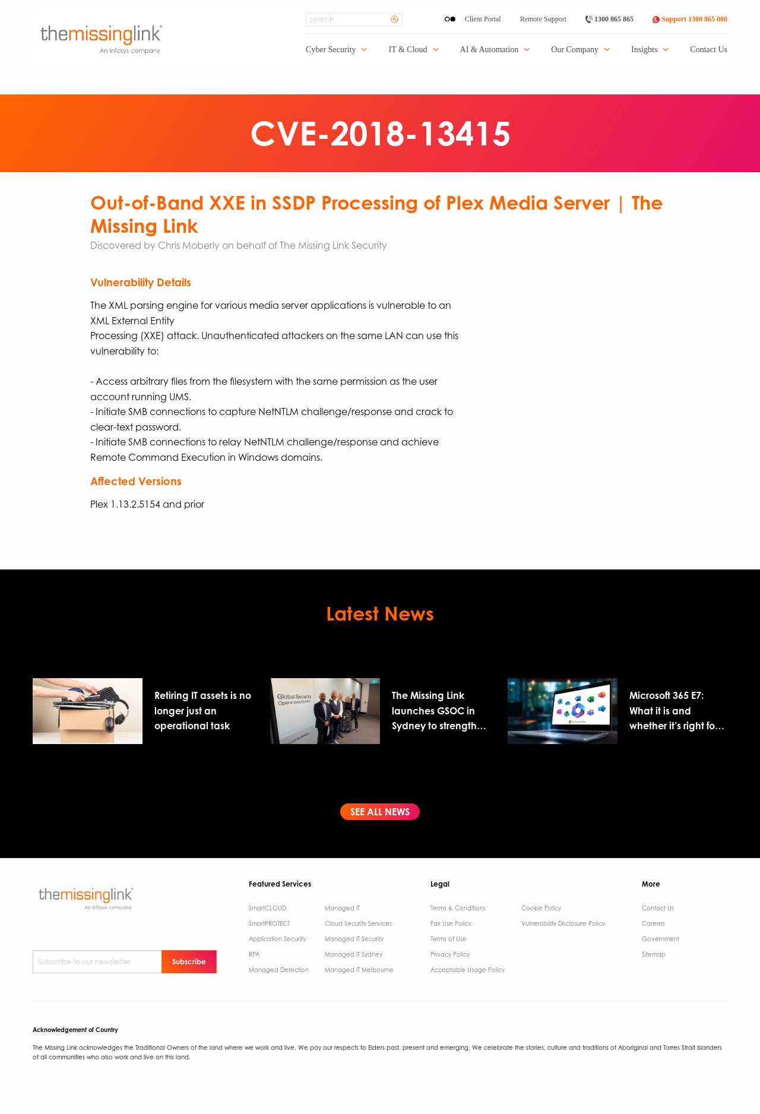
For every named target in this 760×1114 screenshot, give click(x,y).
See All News (380, 812)
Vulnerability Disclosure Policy (563, 923)
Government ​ (661, 938)
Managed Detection (279, 969)
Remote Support (543, 19)
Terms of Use (448, 938)
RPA (254, 954)
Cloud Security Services (358, 923)
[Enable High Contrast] (450, 19)
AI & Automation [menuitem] (489, 50)
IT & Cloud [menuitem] (407, 50)
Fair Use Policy (450, 923)
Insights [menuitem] (644, 50)
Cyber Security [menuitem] (331, 50)
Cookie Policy (541, 908)
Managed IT (342, 908)
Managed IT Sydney (353, 954)
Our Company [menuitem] (574, 50)
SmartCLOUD (267, 908)
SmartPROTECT (269, 923)
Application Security (277, 938)
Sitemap (654, 954)
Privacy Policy (450, 954)
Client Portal (483, 19)
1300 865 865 (609, 19)
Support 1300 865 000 (690, 19)
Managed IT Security (354, 938)
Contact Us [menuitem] (708, 50)
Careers (653, 923)
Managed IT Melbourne (359, 969)
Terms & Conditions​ (458, 908)
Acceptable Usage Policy (467, 969)
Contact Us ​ (659, 908)
